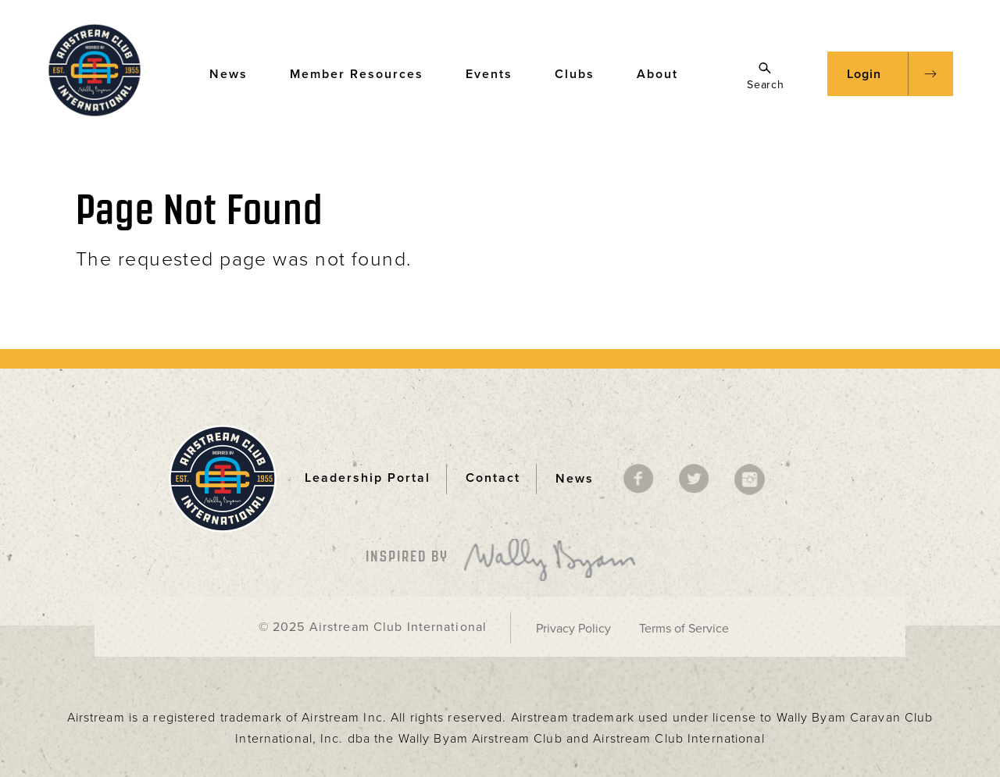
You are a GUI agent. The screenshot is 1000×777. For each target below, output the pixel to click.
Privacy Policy (573, 628)
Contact (493, 478)
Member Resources (364, 73)
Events (496, 73)
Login (864, 74)
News (235, 73)
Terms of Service (684, 628)
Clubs (582, 73)
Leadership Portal (367, 478)
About (665, 73)
